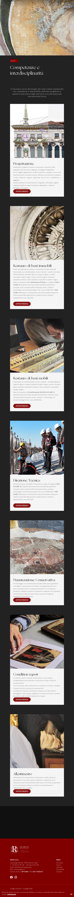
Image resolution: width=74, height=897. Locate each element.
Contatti (59, 871)
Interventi (59, 867)
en (57, 4)
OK (71, 894)
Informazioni (11, 894)
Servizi (58, 865)
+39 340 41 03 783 (32, 865)
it (54, 4)
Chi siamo (59, 863)
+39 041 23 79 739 (17, 865)
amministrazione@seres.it (23, 867)
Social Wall (60, 869)
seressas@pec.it (19, 869)
